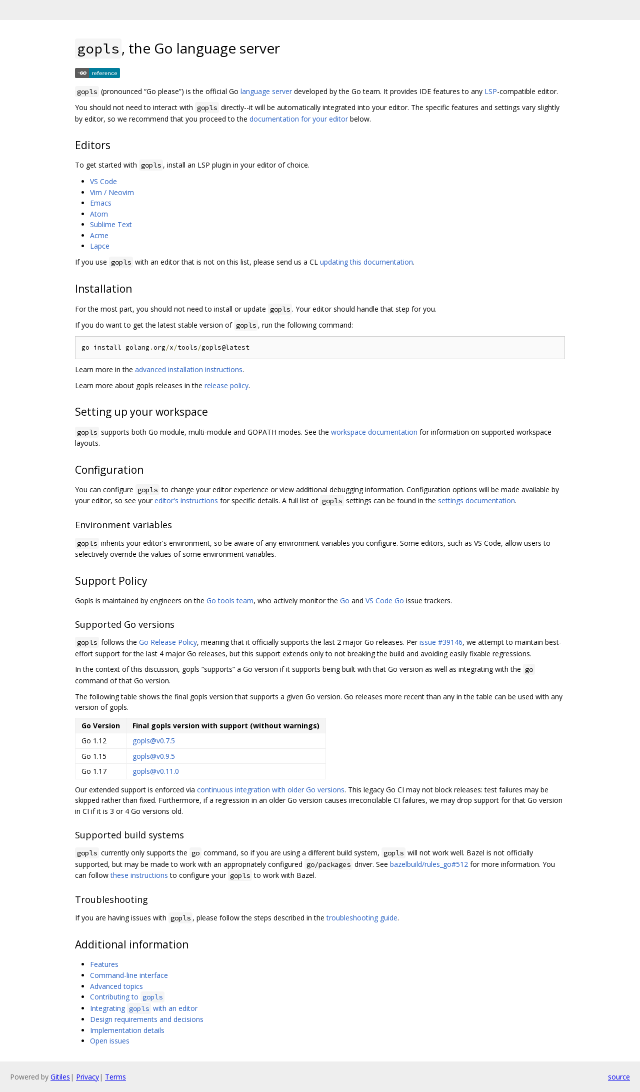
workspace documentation (374, 432)
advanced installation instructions (188, 369)
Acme (99, 235)
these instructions (139, 875)
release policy (226, 385)
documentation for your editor (299, 119)
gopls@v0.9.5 (153, 756)
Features (104, 964)
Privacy (87, 1076)
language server (266, 91)
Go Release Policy (168, 642)
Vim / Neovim (112, 192)
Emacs (101, 203)
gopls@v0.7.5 (153, 740)
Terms (115, 1076)
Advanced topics (116, 986)
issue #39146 (441, 642)
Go (345, 600)
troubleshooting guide (362, 917)
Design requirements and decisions (147, 1019)
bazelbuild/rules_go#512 (429, 864)
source (619, 1076)
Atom (99, 214)
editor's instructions (186, 500)
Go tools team (230, 600)
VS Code (103, 181)
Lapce (100, 246)
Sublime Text (111, 224)
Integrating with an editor (144, 1008)
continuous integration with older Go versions (270, 789)
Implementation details (127, 1030)
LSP (490, 91)
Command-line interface (129, 975)
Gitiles (60, 1076)
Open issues (110, 1040)
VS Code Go (385, 600)
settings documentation (476, 500)
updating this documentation (366, 262)
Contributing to (127, 996)
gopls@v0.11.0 (155, 771)
